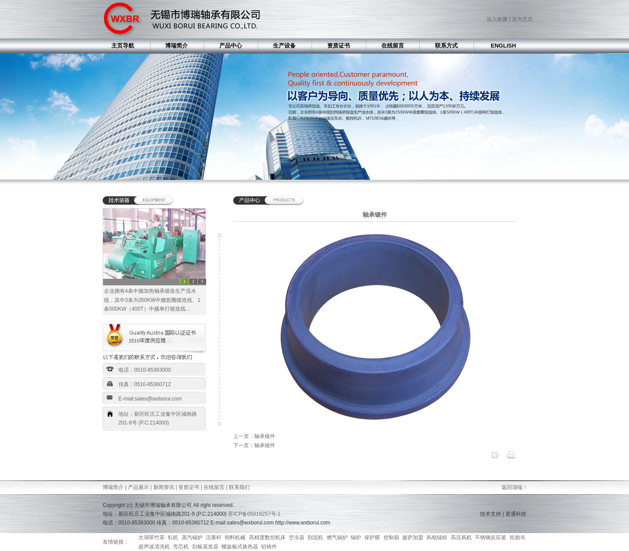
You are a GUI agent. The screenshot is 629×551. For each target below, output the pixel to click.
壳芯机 (181, 547)
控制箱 (391, 537)
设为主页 (522, 19)
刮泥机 (315, 537)
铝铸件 (269, 547)
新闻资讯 (163, 487)
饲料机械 (235, 537)
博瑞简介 (113, 487)
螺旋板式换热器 (239, 547)
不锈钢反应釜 (490, 537)
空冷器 (296, 537)
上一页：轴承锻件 (254, 436)
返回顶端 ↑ (513, 487)
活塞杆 (213, 537)
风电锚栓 (436, 537)
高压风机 (461, 537)
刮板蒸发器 (205, 547)
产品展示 (138, 487)
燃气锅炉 (337, 537)
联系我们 (239, 487)
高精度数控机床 (267, 537)
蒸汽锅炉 (192, 537)
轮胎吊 (517, 537)
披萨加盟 (412, 537)
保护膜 (372, 537)
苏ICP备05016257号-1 (254, 514)
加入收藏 (497, 19)
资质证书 (188, 487)
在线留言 (214, 487)
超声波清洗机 (154, 547)
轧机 (173, 537)
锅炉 (356, 537)
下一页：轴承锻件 (254, 445)
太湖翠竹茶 (151, 537)
